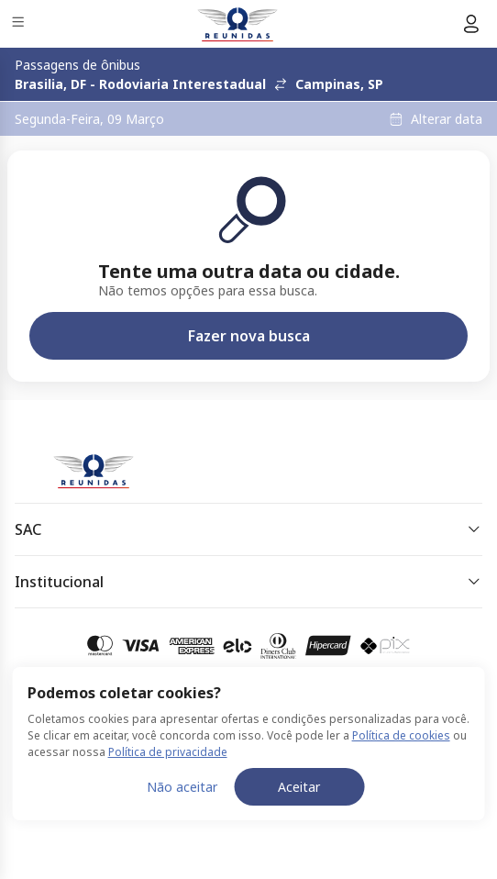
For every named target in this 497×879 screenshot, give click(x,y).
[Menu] (19, 24)
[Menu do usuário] (471, 24)
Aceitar (299, 787)
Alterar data (446, 119)
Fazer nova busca (249, 336)
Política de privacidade (167, 752)
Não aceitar (182, 787)
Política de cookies (401, 735)
